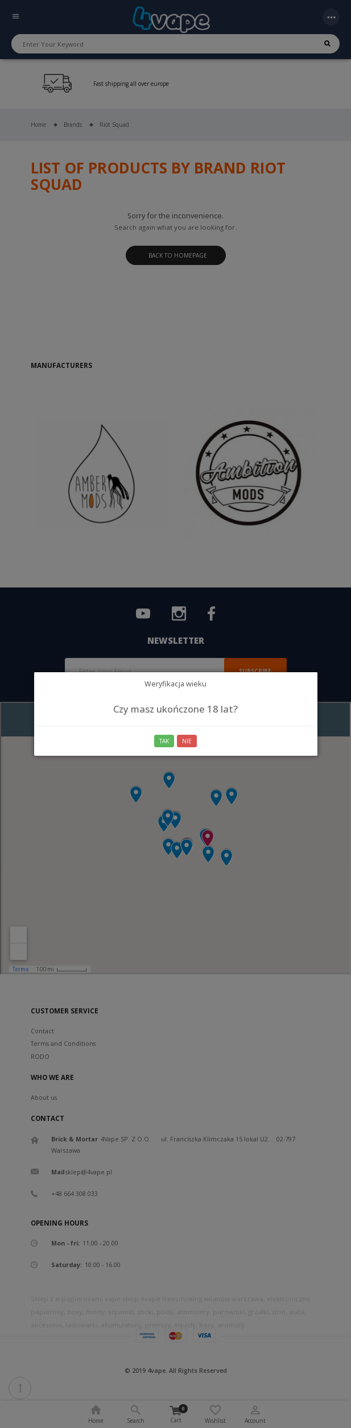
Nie (187, 741)
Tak (164, 741)
